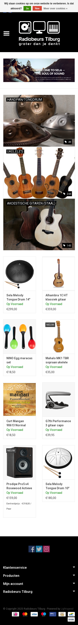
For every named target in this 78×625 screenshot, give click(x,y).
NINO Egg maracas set (19, 360)
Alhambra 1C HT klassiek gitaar (57, 297)
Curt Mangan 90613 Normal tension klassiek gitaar (17, 423)
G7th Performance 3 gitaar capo (58, 423)
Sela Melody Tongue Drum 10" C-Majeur (57, 486)
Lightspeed (67, 608)
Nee (37, 8)
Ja (27, 8)
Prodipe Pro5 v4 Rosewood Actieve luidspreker (19, 486)
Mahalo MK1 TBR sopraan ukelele (57, 360)
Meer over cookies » (55, 8)
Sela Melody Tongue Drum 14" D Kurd (18, 297)
